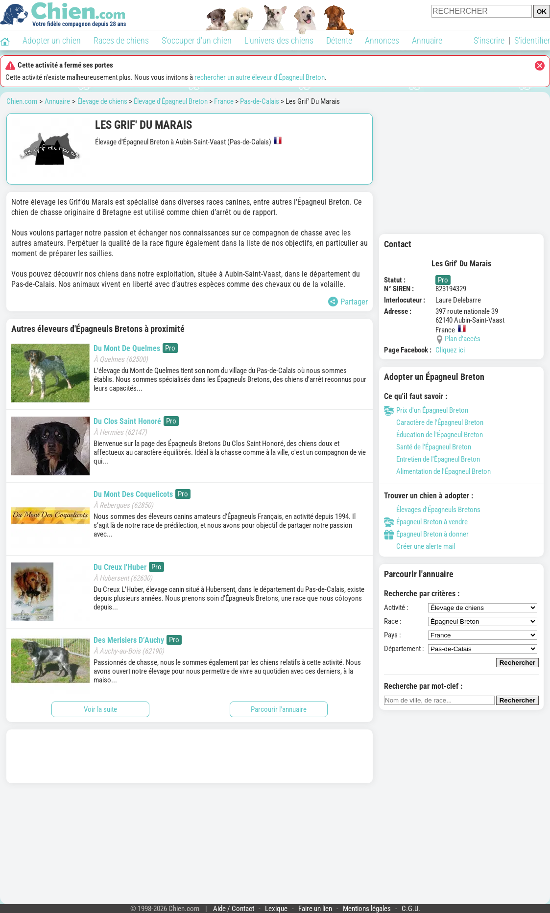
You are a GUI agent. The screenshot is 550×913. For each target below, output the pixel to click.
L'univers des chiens (278, 40)
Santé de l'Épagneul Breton (427, 447)
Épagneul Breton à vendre (426, 521)
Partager (348, 301)
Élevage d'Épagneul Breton (171, 101)
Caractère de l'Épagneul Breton (433, 422)
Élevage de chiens (102, 101)
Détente (339, 40)
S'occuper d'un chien (197, 40)
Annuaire (427, 40)
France (224, 101)
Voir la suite (100, 709)
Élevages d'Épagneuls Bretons (432, 509)
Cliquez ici (450, 350)
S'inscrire (489, 40)
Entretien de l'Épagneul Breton (432, 459)
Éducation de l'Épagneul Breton (433, 434)
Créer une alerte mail (419, 546)
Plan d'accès (462, 338)
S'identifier (532, 40)
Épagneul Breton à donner (426, 534)
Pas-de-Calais (259, 101)
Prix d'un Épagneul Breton (426, 410)
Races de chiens (121, 40)
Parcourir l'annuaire (279, 709)
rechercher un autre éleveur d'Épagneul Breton (259, 77)
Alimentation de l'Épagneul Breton (437, 471)
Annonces (382, 40)
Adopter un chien (52, 40)
